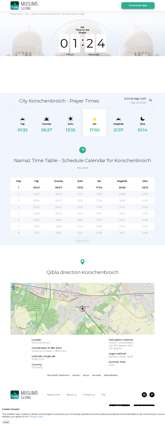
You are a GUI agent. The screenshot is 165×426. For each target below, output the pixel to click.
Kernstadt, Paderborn (58, 375)
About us (71, 394)
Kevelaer (96, 375)
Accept (6, 422)
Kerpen (76, 375)
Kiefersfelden (111, 375)
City (27, 14)
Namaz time (53, 394)
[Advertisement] (82, 74)
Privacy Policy (36, 416)
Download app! (138, 5)
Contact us (89, 394)
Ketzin (86, 375)
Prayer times (16, 14)
